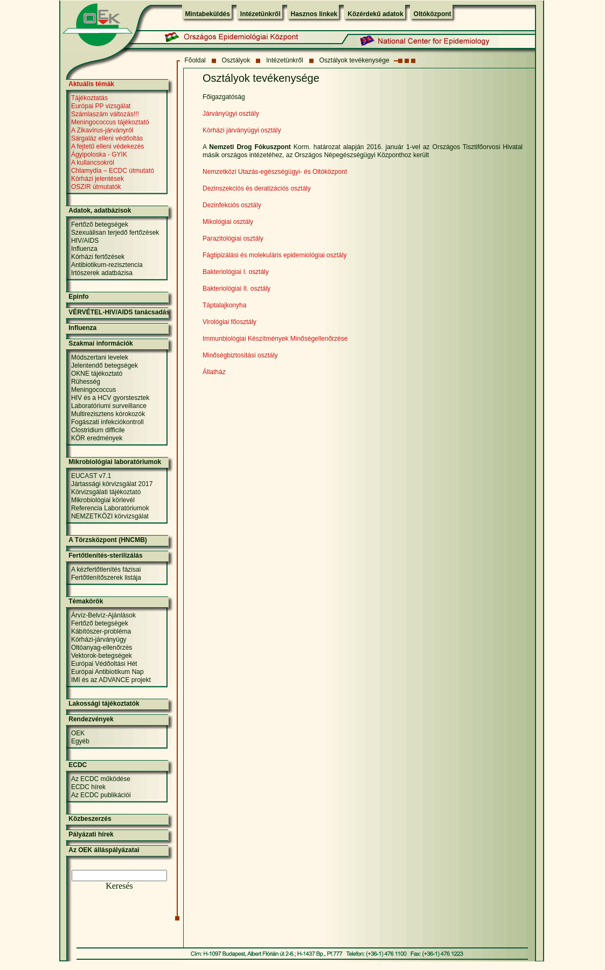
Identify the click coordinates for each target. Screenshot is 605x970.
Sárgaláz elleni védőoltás (107, 138)
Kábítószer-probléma (101, 631)
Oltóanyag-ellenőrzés (101, 647)
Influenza (84, 248)
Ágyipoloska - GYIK (99, 154)
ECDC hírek (88, 787)
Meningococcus (93, 389)
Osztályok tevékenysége (354, 60)
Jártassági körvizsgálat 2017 (111, 484)
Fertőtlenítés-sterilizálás (105, 555)
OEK (78, 733)
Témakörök (85, 601)
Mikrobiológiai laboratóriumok (114, 462)
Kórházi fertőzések (97, 257)
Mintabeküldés (207, 14)
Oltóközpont (432, 14)
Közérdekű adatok (375, 14)
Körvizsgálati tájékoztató (106, 492)
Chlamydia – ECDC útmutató (112, 170)
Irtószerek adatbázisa (102, 273)
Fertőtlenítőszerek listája (106, 577)
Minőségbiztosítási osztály (240, 355)
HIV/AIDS (85, 240)
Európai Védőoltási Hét (104, 663)
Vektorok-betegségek (101, 655)
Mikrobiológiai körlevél (103, 500)
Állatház (214, 372)
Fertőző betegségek (99, 224)
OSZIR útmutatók (96, 187)
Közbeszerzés (89, 819)
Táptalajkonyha (224, 305)
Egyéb (80, 741)
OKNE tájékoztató (96, 373)
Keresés (119, 885)
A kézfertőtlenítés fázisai (106, 569)
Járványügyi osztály (231, 113)
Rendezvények (90, 719)
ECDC (77, 765)
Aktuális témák (91, 84)
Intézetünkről (260, 14)
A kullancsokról (92, 162)
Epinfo (78, 296)
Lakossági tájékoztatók (103, 703)
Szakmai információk (100, 343)
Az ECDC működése (100, 779)
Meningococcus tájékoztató (110, 122)
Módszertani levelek (99, 357)
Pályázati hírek (90, 834)
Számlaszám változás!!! (105, 114)
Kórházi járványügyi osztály (242, 130)
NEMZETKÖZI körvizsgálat (110, 516)
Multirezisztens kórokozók (108, 414)
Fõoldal (194, 60)
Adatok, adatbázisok (99, 210)
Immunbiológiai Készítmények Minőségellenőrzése (275, 338)
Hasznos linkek (314, 14)
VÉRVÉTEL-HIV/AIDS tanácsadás (119, 312)
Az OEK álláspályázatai (103, 850)
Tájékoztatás (89, 98)
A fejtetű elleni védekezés (107, 146)
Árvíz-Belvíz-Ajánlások (103, 615)
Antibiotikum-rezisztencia (107, 265)
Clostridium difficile (98, 430)
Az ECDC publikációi (101, 795)
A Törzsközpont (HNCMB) (107, 540)
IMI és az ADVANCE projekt (111, 680)
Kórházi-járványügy (99, 639)
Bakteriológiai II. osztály (236, 288)
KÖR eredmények (96, 438)
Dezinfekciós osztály (232, 205)
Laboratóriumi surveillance (109, 406)
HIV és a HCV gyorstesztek (110, 398)
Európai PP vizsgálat (101, 106)
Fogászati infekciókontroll (107, 422)
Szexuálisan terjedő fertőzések (115, 232)
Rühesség (85, 381)
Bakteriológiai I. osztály (236, 272)
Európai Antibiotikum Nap (107, 672)
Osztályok (236, 60)
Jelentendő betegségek (104, 365)
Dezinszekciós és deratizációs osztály (257, 188)
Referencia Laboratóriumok (110, 508)
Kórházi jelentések (97, 178)
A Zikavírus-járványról (102, 130)
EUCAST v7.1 (91, 476)
